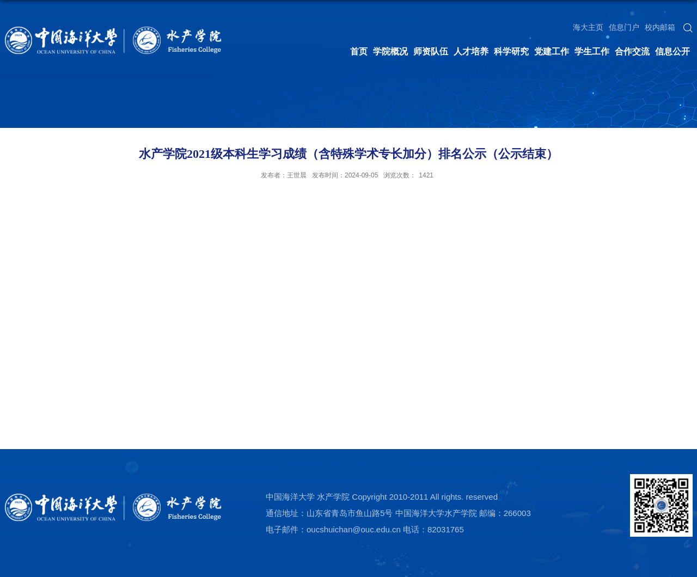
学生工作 (591, 51)
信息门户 (624, 27)
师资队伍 (430, 51)
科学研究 (511, 51)
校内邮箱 (660, 27)
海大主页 (588, 27)
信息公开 (672, 51)
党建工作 (551, 51)
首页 (359, 51)
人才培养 (471, 51)
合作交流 (632, 51)
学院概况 (390, 51)
